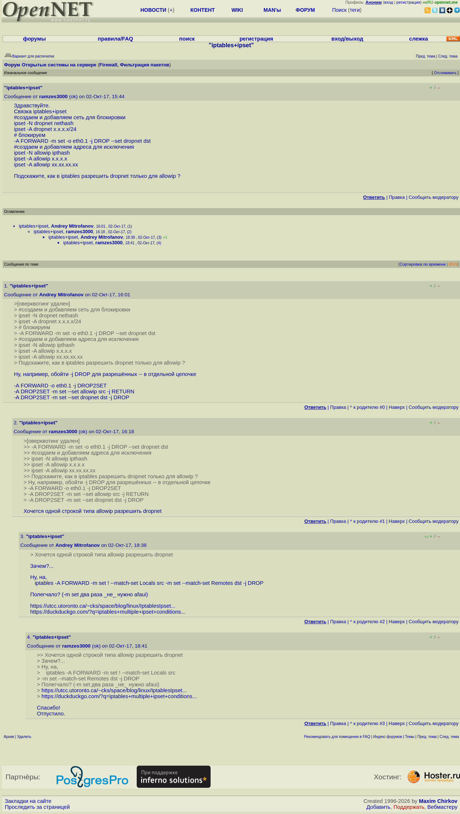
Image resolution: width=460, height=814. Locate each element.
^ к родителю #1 (367, 521)
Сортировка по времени (422, 264)
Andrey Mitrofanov (72, 226)
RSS (453, 264)
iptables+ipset (33, 226)
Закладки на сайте (28, 801)
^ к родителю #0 (367, 407)
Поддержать (409, 807)
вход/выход (347, 39)
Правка (397, 197)
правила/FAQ (115, 39)
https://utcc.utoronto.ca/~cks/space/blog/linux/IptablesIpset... (103, 606)
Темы (409, 737)
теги (355, 10)
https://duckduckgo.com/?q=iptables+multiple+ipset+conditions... (108, 612)
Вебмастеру (442, 807)
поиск (187, 39)
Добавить (379, 807)
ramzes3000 (53, 96)
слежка (418, 39)
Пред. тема (427, 737)
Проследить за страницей (37, 807)
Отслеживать (445, 73)
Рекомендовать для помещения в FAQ (337, 737)
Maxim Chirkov (438, 801)
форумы (34, 39)
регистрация (408, 2)
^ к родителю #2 (367, 621)
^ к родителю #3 (367, 723)
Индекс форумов (387, 737)
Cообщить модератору (434, 197)
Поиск (339, 10)
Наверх (397, 407)
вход (388, 2)
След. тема (449, 737)
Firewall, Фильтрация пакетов (134, 65)
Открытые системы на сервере (59, 65)
